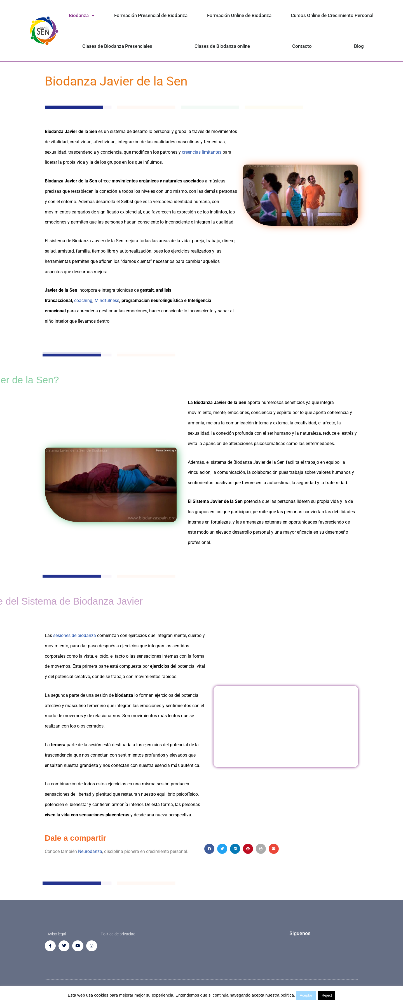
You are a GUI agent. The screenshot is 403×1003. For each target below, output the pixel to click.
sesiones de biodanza (74, 635)
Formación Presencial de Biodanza (151, 15)
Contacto (302, 46)
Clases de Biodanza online (222, 46)
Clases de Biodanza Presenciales (117, 46)
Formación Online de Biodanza (239, 15)
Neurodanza (90, 851)
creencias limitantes (201, 152)
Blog (359, 46)
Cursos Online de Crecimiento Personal (332, 15)
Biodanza (82, 15)
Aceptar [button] (306, 995)
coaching (83, 300)
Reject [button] (327, 995)
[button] (209, 849)
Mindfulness (107, 300)
